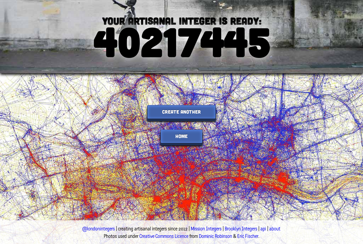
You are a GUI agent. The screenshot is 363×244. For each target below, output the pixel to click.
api (263, 228)
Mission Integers (206, 228)
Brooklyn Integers (241, 228)
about (274, 228)
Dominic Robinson (215, 236)
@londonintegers (98, 228)
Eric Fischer (247, 236)
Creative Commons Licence (163, 236)
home (181, 136)
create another (181, 112)
